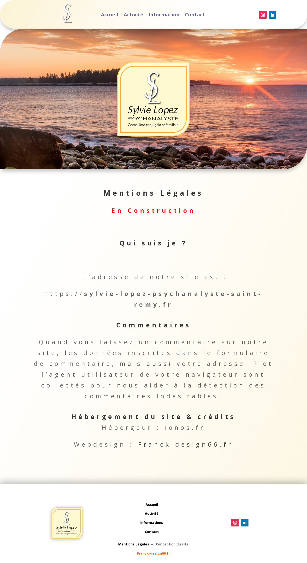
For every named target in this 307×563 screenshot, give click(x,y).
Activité (136, 15)
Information (163, 15)
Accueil (115, 15)
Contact (190, 15)
